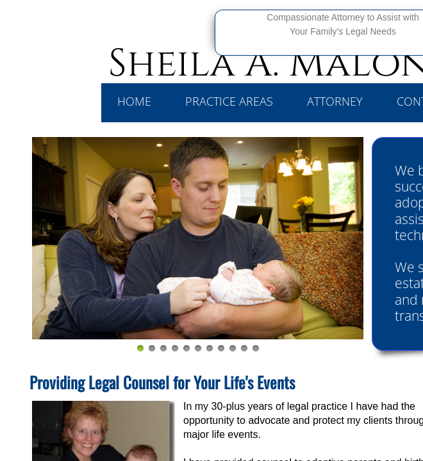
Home (134, 101)
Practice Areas (229, 101)
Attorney (335, 101)
